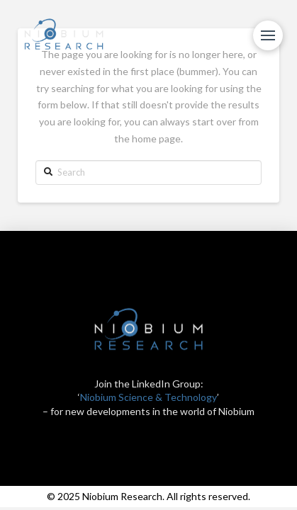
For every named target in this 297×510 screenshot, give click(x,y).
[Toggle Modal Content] (268, 35)
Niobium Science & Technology (148, 397)
